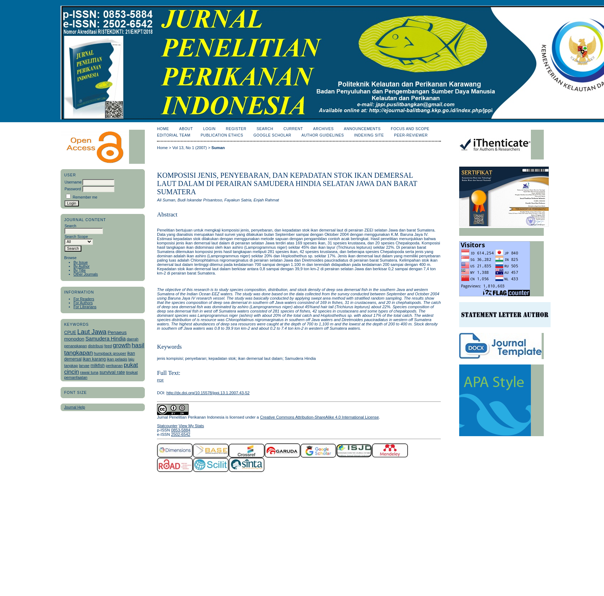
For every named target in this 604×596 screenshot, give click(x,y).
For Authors (83, 303)
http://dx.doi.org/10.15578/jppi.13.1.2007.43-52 (207, 393)
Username (73, 182)
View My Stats (191, 426)
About (186, 129)
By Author (81, 266)
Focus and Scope (410, 129)
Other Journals (85, 274)
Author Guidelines (322, 135)
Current (293, 129)
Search (265, 129)
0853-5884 (180, 430)
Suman (218, 148)
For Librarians (84, 307)
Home (163, 129)
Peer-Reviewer (411, 135)
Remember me (85, 197)
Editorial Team (173, 135)
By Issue (80, 262)
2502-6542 (180, 434)
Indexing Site (369, 135)
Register (236, 129)
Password (73, 189)
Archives (323, 129)
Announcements (362, 129)
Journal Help (74, 407)
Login (209, 129)
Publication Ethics (222, 135)
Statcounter (167, 426)
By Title (79, 270)
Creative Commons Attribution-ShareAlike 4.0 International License (319, 417)
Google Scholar (272, 135)
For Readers (83, 299)
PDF (160, 380)
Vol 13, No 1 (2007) (189, 148)
